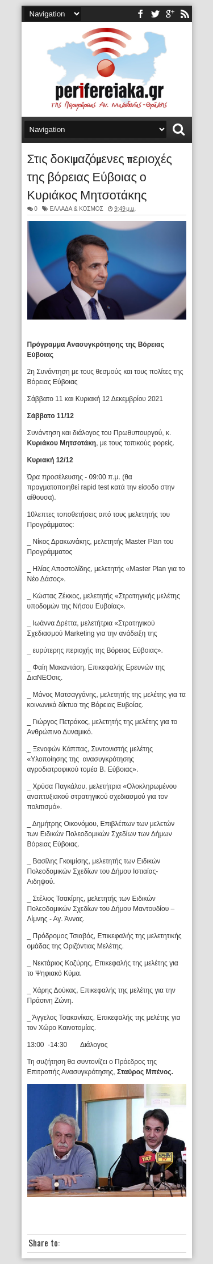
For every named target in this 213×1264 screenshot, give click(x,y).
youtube (169, 14)
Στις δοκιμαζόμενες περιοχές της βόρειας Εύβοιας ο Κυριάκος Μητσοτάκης (99, 175)
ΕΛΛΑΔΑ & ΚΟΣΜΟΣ (76, 209)
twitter (155, 14)
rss (184, 14)
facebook (140, 14)
